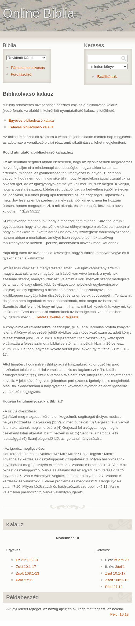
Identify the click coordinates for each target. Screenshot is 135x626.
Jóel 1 (120, 567)
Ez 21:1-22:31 (27, 560)
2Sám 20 (121, 560)
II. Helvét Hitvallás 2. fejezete (54, 317)
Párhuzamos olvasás (28, 68)
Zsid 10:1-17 (26, 567)
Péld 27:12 (24, 580)
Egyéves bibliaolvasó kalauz (31, 120)
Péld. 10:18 (119, 614)
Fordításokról (21, 74)
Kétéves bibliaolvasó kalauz (31, 127)
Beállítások (107, 76)
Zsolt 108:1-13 (27, 573)
